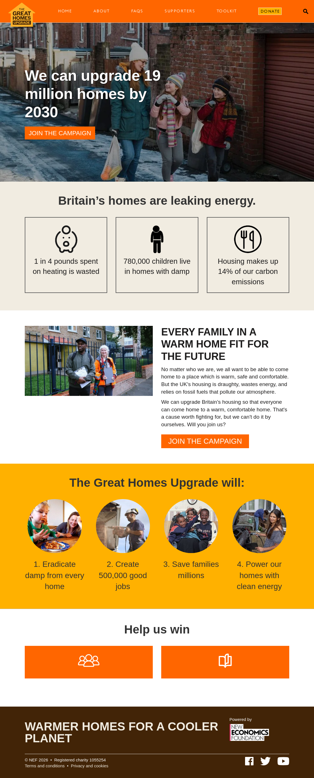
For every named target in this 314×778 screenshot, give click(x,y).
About (101, 11)
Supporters (180, 11)
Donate (270, 11)
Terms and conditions (45, 765)
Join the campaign (60, 133)
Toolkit (227, 11)
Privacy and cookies (89, 765)
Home (65, 11)
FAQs (137, 11)
